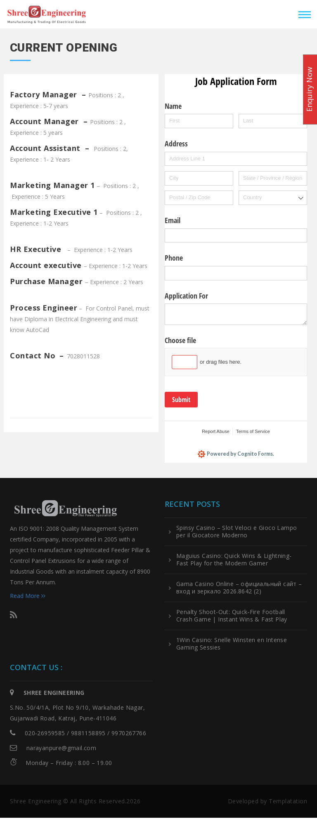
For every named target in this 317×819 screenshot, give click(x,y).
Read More (27, 597)
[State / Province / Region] (273, 178)
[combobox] (273, 198)
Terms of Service (253, 431)
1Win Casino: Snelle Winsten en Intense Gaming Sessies (231, 645)
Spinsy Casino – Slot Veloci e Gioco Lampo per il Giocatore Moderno (236, 532)
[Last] (273, 121)
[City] (199, 178)
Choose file (180, 340)
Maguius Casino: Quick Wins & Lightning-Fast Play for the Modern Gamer (234, 560)
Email (172, 220)
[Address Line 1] (236, 159)
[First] (199, 121)
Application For (186, 296)
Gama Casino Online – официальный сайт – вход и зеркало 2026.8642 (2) (239, 588)
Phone (174, 258)
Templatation (288, 802)
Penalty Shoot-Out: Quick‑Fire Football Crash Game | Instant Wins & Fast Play (231, 617)
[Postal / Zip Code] (199, 198)
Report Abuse (215, 431)
